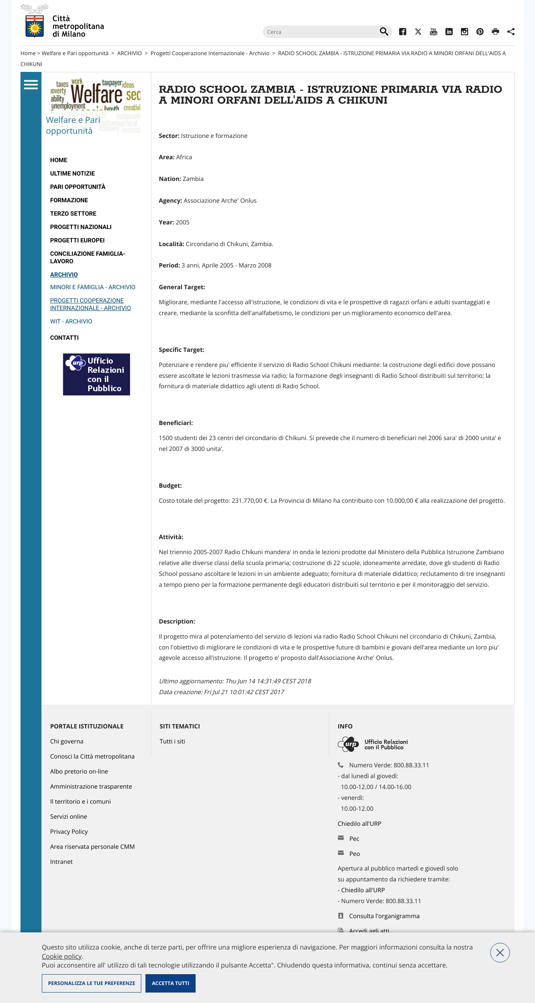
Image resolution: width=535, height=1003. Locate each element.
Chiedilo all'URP (360, 824)
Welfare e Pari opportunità (75, 53)
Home (28, 53)
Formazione (69, 200)
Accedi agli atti (369, 931)
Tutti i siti (172, 742)
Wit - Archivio (71, 321)
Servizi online (68, 817)
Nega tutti (500, 952)
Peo (354, 854)
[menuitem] (96, 160)
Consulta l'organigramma (384, 916)
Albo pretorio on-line (79, 772)
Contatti (64, 337)
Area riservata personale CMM (92, 847)
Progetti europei (77, 240)
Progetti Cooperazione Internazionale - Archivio (209, 53)
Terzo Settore (73, 213)
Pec (354, 839)
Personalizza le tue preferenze (91, 983)
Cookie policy (62, 956)
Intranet (61, 862)
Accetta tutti (170, 983)
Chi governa (67, 742)
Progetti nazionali (81, 227)
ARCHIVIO (129, 53)
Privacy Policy (69, 832)
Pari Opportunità (77, 187)
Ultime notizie (72, 173)
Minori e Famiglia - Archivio (92, 287)
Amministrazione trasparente (91, 787)
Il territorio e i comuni (80, 802)
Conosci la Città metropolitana (92, 757)
